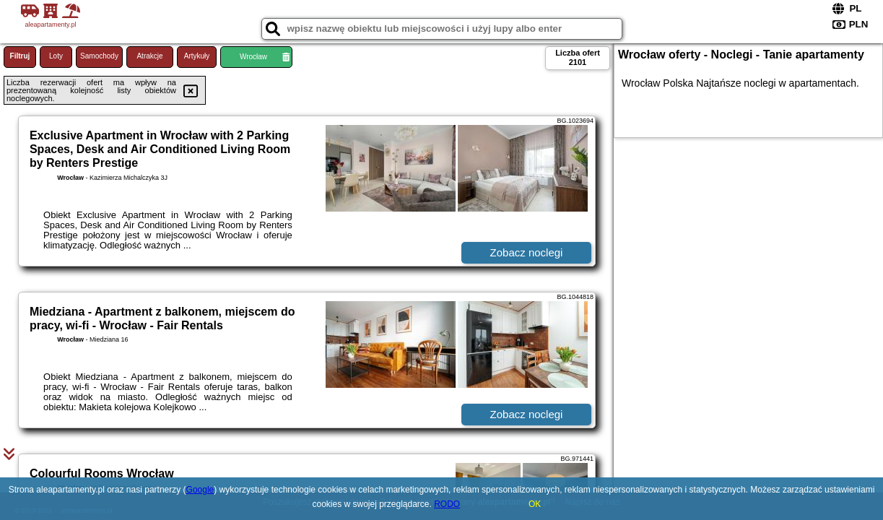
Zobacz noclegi (526, 252)
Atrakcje (149, 56)
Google (200, 490)
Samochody (99, 56)
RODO (447, 504)
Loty (56, 56)
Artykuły (197, 56)
